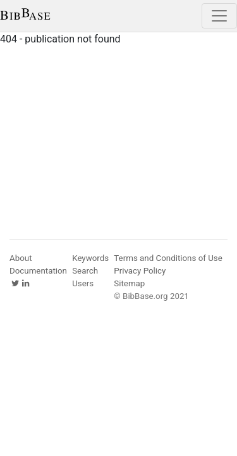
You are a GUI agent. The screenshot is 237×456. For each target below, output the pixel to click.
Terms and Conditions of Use (168, 258)
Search (85, 271)
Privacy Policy (140, 271)
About (20, 258)
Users (83, 283)
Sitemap (129, 283)
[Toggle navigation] (219, 15)
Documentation (38, 271)
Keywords (90, 258)
